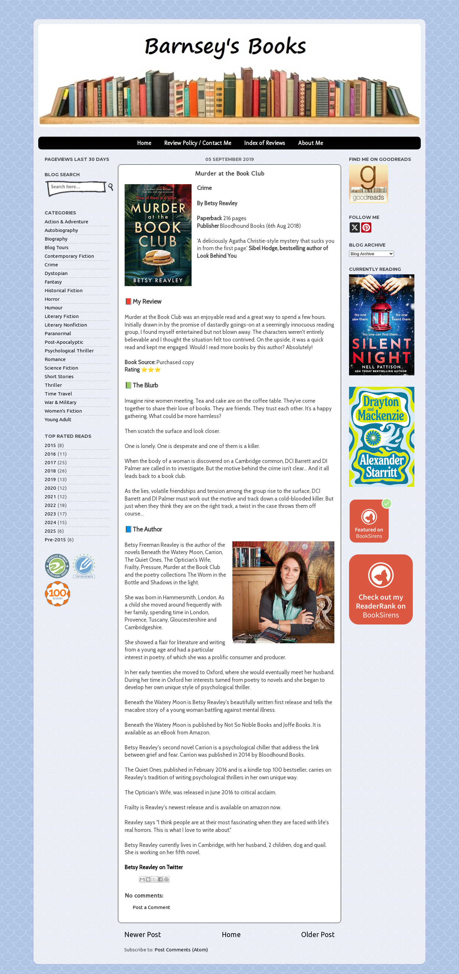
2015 (50, 445)
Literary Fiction (62, 316)
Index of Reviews (264, 143)
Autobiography (61, 230)
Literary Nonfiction (66, 325)
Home (144, 143)
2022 (50, 505)
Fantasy (53, 282)
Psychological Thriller (69, 350)
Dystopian (56, 273)
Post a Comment (151, 907)
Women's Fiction (63, 411)
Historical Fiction (64, 290)
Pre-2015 (55, 539)
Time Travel (58, 393)
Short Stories (59, 376)
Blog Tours (57, 247)
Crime (51, 264)
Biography (56, 239)
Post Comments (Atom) (181, 949)
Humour (53, 307)
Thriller (53, 385)
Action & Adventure (66, 221)
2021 (50, 496)
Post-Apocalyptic (64, 342)
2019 (50, 479)
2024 (50, 522)
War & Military (60, 402)
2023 (50, 513)
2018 (50, 470)
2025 (50, 531)
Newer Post (142, 934)
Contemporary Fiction (69, 256)
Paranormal (58, 333)
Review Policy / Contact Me (197, 143)
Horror (52, 299)
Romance (55, 359)
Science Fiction (61, 368)
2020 (50, 488)
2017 (50, 462)
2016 (50, 454)
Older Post (318, 934)
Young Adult (58, 419)
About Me (310, 143)
